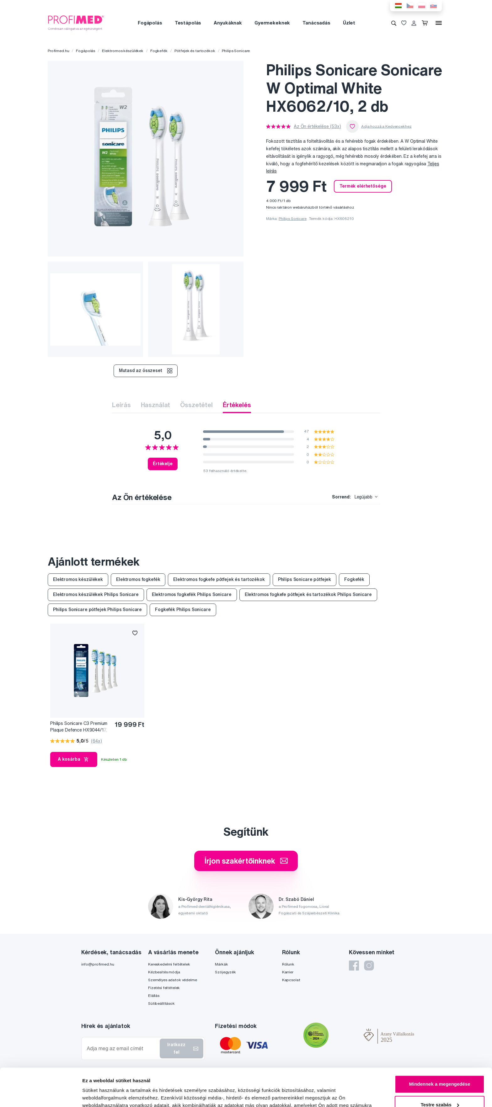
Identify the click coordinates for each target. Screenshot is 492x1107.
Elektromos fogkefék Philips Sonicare (192, 594)
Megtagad (440, 1089)
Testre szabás (440, 1069)
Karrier (287, 972)
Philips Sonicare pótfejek (304, 579)
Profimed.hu (58, 51)
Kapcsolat (291, 980)
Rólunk (288, 964)
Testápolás (188, 22)
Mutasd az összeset (145, 370)
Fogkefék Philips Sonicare (183, 609)
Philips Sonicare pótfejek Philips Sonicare (97, 609)
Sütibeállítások (161, 1003)
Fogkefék (159, 51)
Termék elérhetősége (363, 186)
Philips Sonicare (236, 51)
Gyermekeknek (272, 22)
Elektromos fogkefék (138, 579)
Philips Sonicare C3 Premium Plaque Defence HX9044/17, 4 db (78, 727)
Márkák (221, 964)
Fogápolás (150, 22)
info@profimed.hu (97, 964)
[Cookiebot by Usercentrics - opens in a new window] (40, 1094)
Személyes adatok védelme (172, 980)
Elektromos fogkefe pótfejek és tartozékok (219, 579)
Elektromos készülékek (122, 51)
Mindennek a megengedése (439, 1048)
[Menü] (438, 23)
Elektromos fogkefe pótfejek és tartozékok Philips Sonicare (308, 594)
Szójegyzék (225, 972)
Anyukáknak (228, 22)
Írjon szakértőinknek (245, 861)
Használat (155, 405)
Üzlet (349, 22)
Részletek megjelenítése (109, 1094)
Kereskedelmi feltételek (169, 964)
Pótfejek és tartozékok (194, 51)
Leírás (121, 405)
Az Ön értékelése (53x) (317, 126)
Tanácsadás (316, 22)
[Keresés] (394, 23)
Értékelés (237, 405)
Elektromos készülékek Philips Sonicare (96, 594)
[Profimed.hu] (76, 22)
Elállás (153, 995)
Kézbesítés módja (164, 972)
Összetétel (196, 405)
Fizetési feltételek (164, 988)
